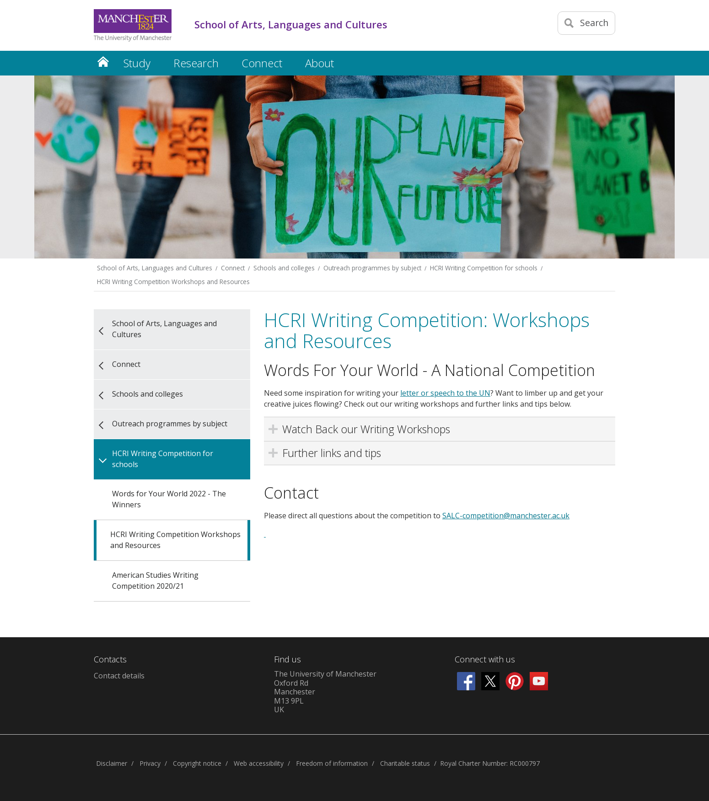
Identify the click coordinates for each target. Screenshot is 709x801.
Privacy (150, 763)
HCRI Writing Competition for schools (483, 267)
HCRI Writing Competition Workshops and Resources (173, 281)
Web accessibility (259, 763)
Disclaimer (111, 763)
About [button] (319, 62)
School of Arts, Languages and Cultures (154, 267)
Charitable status (405, 763)
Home (103, 61)
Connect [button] (262, 62)
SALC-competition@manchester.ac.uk (505, 516)
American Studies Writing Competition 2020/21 (155, 580)
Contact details (119, 676)
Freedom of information (332, 763)
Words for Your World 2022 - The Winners (169, 499)
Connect (233, 267)
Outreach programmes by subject (372, 267)
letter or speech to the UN (445, 393)
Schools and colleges (284, 267)
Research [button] (196, 62)
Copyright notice (197, 763)
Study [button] (137, 62)
